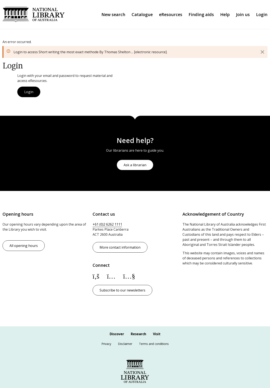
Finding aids (201, 14)
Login (261, 14)
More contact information (120, 247)
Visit (157, 334)
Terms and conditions (154, 344)
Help (225, 14)
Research (138, 334)
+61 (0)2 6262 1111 (107, 224)
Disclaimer (125, 344)
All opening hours (23, 245)
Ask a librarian (135, 165)
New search (113, 14)
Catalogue (142, 14)
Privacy (106, 344)
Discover (117, 334)
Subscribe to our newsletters (122, 290)
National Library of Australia (34, 14)
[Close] (262, 52)
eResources (170, 14)
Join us (243, 14)
